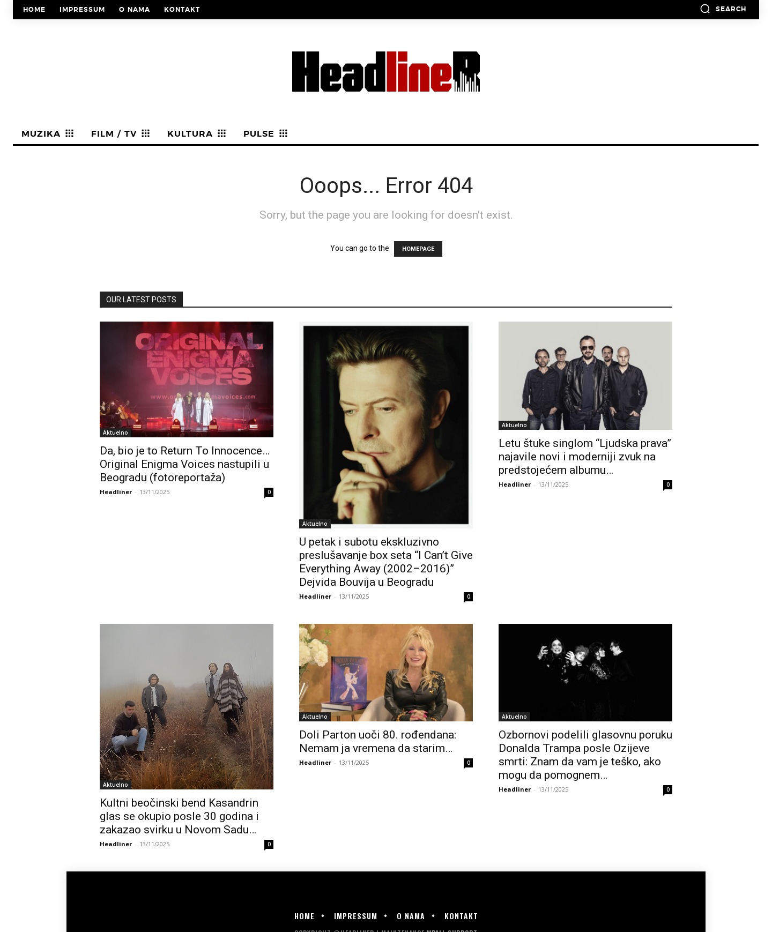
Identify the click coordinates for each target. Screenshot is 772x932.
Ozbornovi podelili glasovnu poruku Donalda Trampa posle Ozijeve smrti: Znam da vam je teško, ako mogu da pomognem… (585, 754)
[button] (723, 8)
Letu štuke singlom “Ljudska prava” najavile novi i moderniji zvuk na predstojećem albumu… (585, 456)
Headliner (116, 492)
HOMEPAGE (418, 248)
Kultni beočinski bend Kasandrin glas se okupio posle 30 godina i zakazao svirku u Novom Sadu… (179, 816)
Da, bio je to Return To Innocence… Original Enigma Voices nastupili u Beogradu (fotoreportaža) (185, 464)
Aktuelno (115, 432)
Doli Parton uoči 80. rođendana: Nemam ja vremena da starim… (377, 741)
